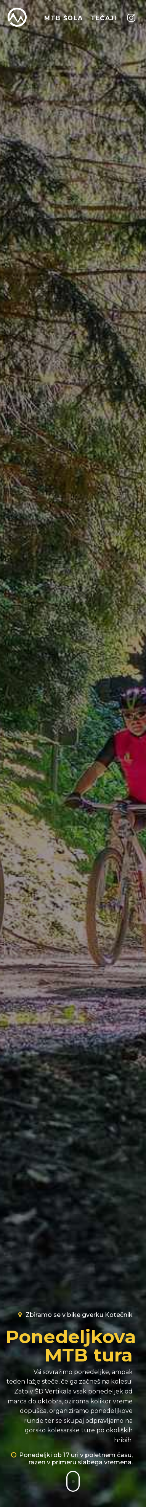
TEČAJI (104, 18)
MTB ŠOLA (63, 18)
